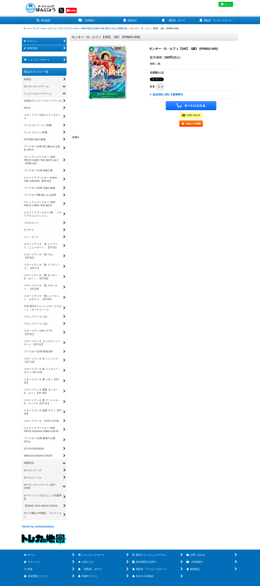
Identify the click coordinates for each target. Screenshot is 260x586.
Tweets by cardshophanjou (38, 526)
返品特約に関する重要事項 (166, 94)
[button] (43, 20)
